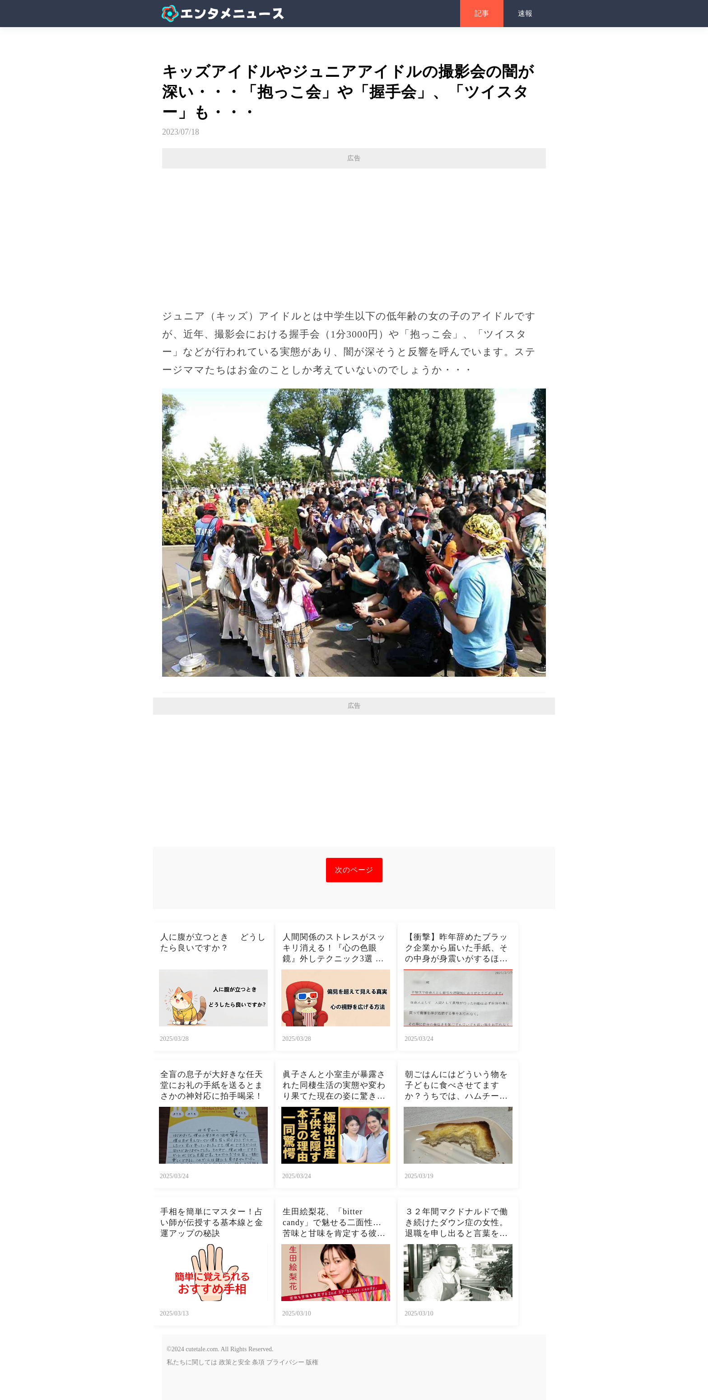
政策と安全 (235, 1362)
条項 (258, 1362)
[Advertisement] (354, 234)
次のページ (354, 870)
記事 (482, 13)
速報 (525, 13)
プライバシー (285, 1362)
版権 (312, 1362)
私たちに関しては (192, 1362)
